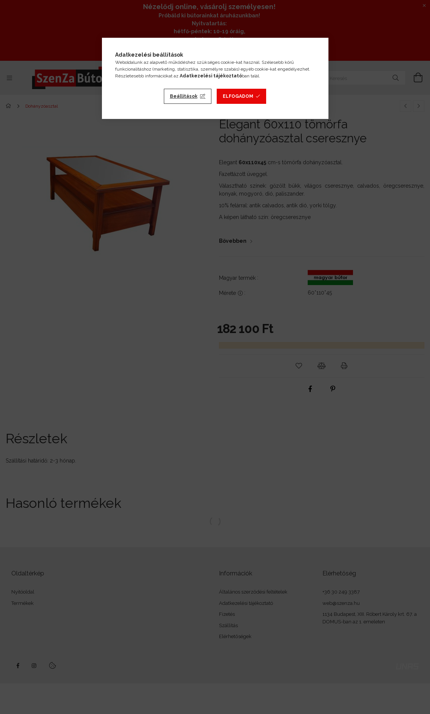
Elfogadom (238, 96)
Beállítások (183, 96)
